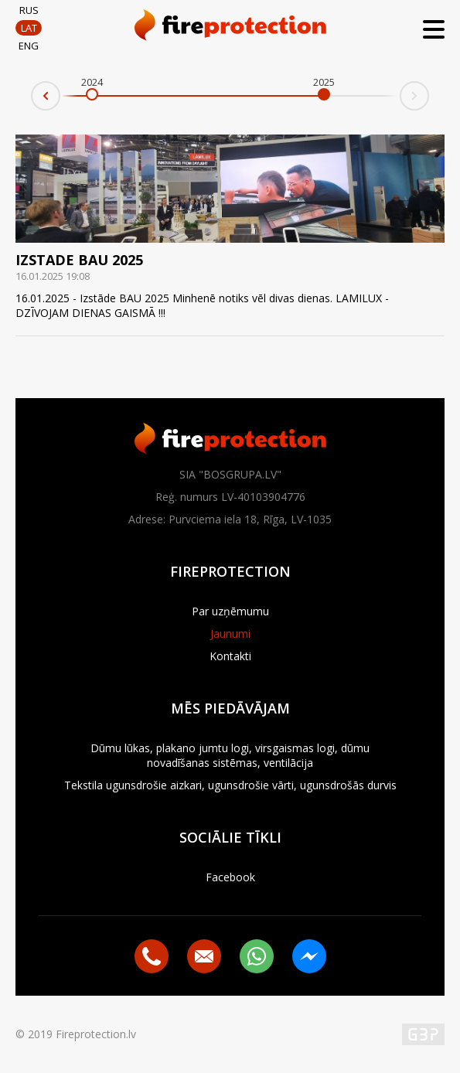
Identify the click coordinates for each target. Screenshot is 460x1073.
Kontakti (230, 656)
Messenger (309, 956)
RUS (29, 10)
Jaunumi (230, 633)
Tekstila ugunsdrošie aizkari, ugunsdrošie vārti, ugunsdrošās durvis (230, 785)
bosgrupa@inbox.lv (204, 956)
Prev (31, 100)
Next (428, 91)
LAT (29, 28)
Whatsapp (256, 956)
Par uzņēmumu (230, 611)
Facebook (230, 877)
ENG (29, 46)
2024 (92, 82)
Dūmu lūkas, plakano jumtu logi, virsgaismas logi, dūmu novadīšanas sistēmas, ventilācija (230, 755)
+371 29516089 (152, 956)
